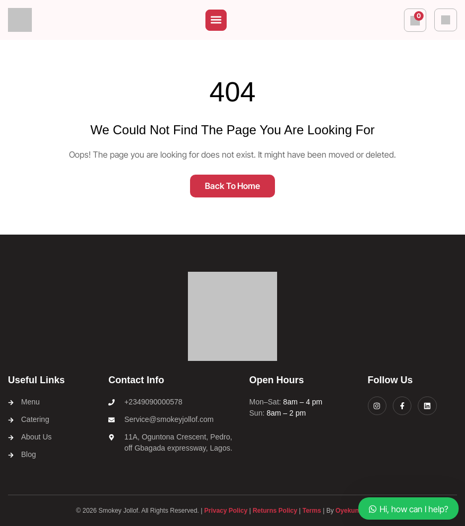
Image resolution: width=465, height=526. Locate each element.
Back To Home (232, 185)
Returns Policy (275, 510)
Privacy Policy (225, 510)
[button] (216, 20)
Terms (312, 510)
